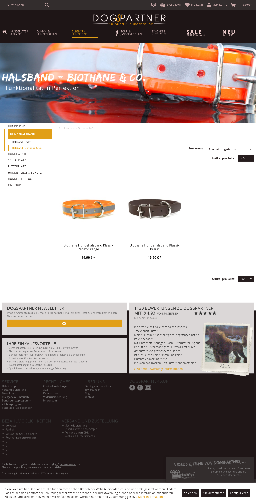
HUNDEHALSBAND (22, 134)
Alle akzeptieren (213, 493)
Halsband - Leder (21, 142)
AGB (45, 389)
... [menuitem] (6, 441)
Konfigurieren (239, 493)
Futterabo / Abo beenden (17, 407)
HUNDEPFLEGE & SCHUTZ (25, 172)
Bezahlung (8, 393)
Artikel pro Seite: (223, 158)
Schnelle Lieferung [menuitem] (92, 426)
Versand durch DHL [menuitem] (92, 433)
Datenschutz (50, 393)
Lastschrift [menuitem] (21, 433)
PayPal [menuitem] (10, 429)
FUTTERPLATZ (17, 166)
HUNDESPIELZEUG (20, 179)
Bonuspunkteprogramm (16, 400)
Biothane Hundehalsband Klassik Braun (154, 247)
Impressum (50, 400)
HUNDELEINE (16, 126)
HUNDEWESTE (17, 154)
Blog (87, 393)
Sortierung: (196, 148)
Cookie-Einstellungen (55, 386)
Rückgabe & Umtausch (15, 397)
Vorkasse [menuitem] (11, 425)
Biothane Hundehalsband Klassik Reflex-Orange (88, 247)
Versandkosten (68, 464)
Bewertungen (92, 389)
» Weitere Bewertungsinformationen (158, 369)
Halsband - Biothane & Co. (27, 148)
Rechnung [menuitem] (21, 437)
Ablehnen (190, 493)
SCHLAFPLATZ (17, 160)
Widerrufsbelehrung (55, 397)
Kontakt (89, 397)
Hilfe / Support (10, 386)
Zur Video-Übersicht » (229, 475)
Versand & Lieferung (14, 389)
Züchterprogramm (13, 404)
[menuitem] (28, 5)
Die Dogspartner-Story (97, 386)
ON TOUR (14, 185)
